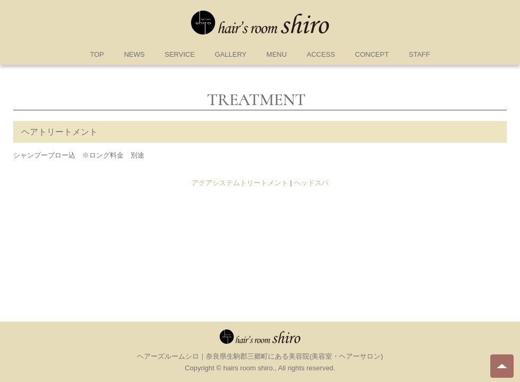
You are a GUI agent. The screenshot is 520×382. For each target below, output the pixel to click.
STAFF (419, 54)
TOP (97, 54)
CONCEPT (372, 54)
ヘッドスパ (311, 183)
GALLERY (231, 54)
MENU (276, 54)
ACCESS (321, 54)
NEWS (134, 54)
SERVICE (179, 54)
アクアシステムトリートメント (240, 183)
